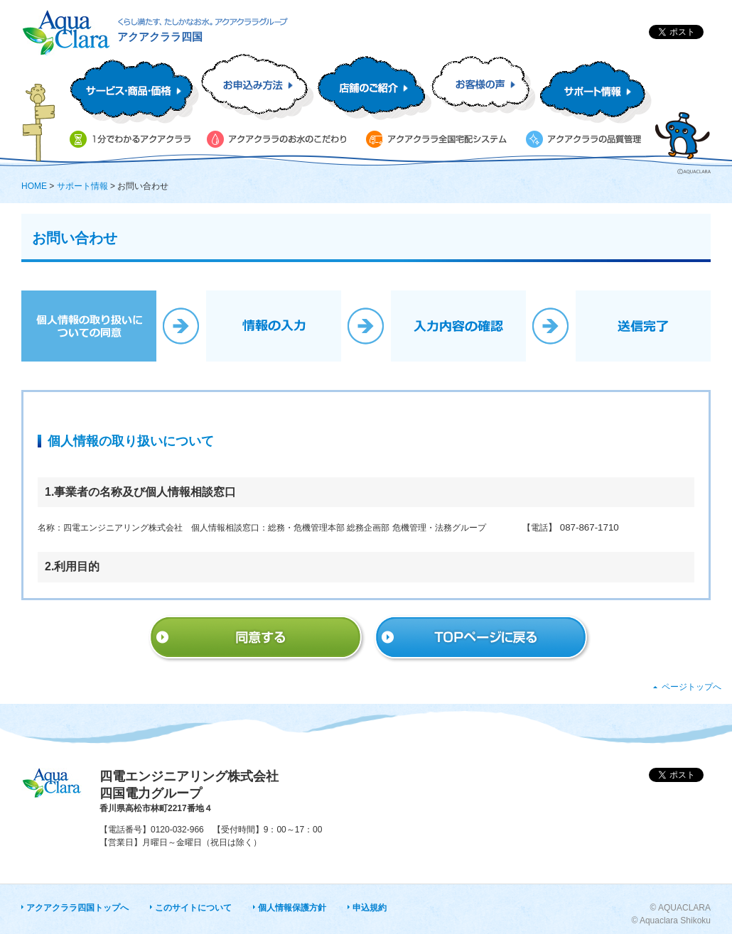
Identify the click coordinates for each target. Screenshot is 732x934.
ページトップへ (691, 687)
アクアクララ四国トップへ (77, 908)
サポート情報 (82, 186)
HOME (34, 186)
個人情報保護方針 (292, 908)
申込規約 (369, 908)
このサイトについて (193, 908)
